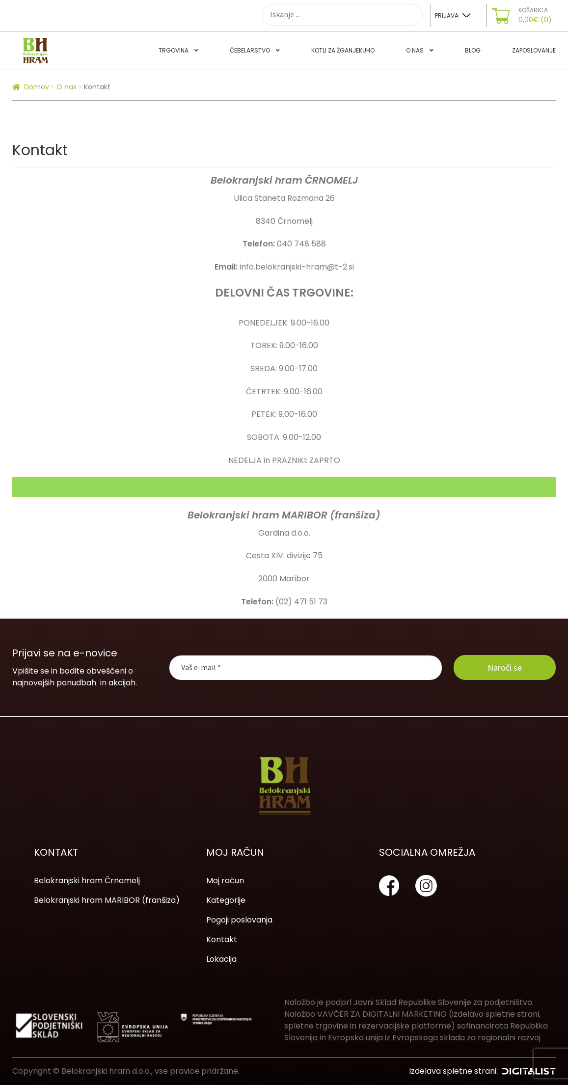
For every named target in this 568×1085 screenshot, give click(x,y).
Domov (36, 87)
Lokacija (221, 959)
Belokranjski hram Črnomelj (87, 880)
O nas (415, 50)
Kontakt (221, 939)
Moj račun (225, 880)
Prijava (447, 15)
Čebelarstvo (250, 50)
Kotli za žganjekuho (343, 50)
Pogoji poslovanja (239, 919)
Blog (473, 50)
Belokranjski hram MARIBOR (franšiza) (107, 900)
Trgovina (174, 50)
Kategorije (225, 900)
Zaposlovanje (534, 50)
